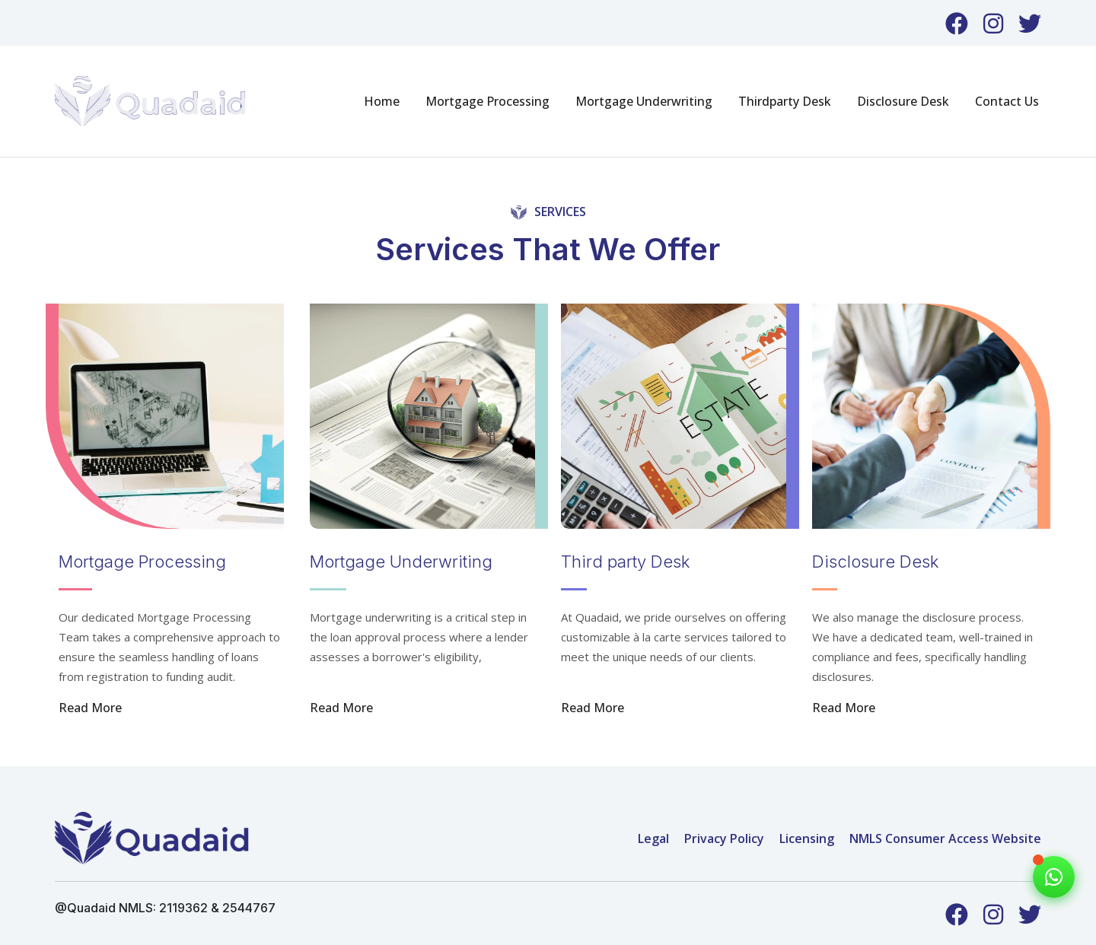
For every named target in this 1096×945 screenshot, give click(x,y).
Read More (90, 707)
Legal (653, 838)
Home (382, 101)
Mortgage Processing (487, 101)
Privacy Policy (724, 838)
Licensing (806, 838)
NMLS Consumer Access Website (945, 838)
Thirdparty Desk (784, 101)
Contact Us (1007, 101)
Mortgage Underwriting (643, 101)
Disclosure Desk (903, 101)
